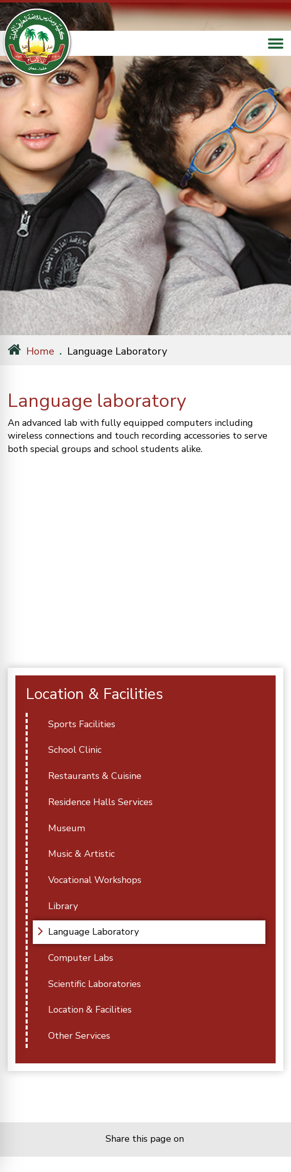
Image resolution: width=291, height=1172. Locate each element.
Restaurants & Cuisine (94, 776)
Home (31, 351)
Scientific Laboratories (94, 984)
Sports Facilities (81, 724)
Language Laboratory (93, 932)
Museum (66, 828)
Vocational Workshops (94, 880)
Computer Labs (80, 958)
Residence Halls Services (100, 802)
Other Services (79, 1036)
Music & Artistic (81, 854)
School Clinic (74, 750)
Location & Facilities (90, 1009)
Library (63, 906)
